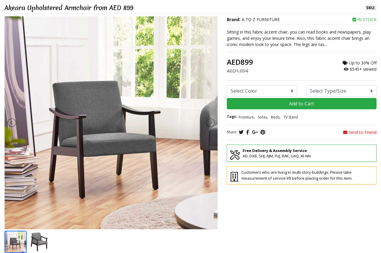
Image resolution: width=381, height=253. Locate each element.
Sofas (262, 117)
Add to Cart (301, 103)
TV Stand (290, 117)
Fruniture (246, 117)
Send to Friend (360, 132)
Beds (275, 117)
